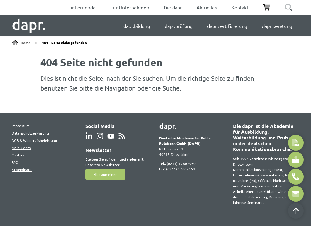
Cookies (18, 154)
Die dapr (173, 7)
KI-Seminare (22, 169)
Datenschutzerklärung (30, 133)
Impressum (20, 125)
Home (25, 42)
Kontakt (239, 7)
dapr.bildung (136, 26)
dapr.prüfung (179, 26)
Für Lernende (81, 7)
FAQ (15, 162)
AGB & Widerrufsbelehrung (34, 140)
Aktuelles (207, 7)
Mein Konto (21, 147)
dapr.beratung (277, 26)
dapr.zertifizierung (227, 26)
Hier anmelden (105, 174)
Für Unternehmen (129, 7)
